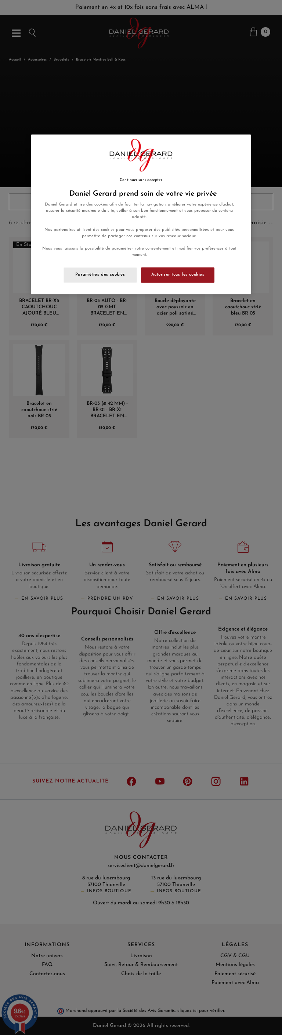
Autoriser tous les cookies (178, 274)
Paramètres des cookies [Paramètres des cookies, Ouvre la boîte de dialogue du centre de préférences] (100, 274)
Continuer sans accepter (141, 180)
